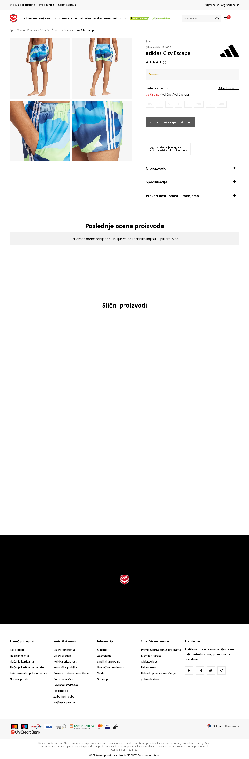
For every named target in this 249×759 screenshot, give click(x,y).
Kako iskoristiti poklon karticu (28, 673)
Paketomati (148, 667)
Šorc (66, 30)
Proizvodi (33, 30)
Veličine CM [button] (181, 94)
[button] (201, 18)
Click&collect (149, 661)
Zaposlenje (104, 655)
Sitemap (102, 679)
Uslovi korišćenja (64, 650)
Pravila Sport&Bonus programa (161, 650)
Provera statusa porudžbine (71, 673)
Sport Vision (17, 30)
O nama (102, 650)
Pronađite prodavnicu (110, 667)
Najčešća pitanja (64, 702)
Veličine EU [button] (153, 94)
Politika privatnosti (65, 661)
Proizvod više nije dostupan (170, 122)
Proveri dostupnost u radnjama (190, 195)
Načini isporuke (19, 679)
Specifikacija (190, 181)
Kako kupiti (17, 650)
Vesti (100, 673)
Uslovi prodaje (62, 655)
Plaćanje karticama (22, 661)
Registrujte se (229, 5)
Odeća (45, 30)
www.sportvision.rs (107, 755)
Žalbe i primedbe (63, 696)
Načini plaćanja (19, 655)
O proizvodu (190, 168)
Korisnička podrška (65, 667)
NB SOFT (132, 755)
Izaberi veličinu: (157, 88)
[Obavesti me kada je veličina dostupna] (150, 104)
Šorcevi (56, 30)
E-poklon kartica (151, 655)
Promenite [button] (232, 726)
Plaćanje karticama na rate (27, 667)
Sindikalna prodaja (108, 661)
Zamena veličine (63, 679)
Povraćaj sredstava (65, 685)
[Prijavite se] (226, 18)
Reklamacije (61, 691)
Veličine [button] (167, 94)
